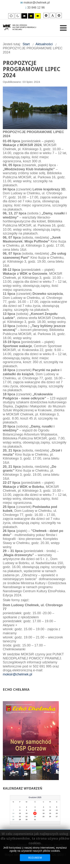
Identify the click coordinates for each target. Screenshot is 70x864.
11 (43, 810)
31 (35, 819)
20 (57, 813)
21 (13, 816)
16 (26, 813)
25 (43, 816)
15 (20, 813)
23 (26, 816)
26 (50, 816)
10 (35, 810)
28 (13, 819)
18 (43, 813)
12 (50, 810)
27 (57, 816)
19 (50, 813)
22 (20, 816)
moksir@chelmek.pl (35, 2)
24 (35, 816)
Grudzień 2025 (35, 797)
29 (20, 819)
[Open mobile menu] (63, 28)
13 (57, 810)
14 (13, 813)
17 (35, 813)
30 (26, 819)
